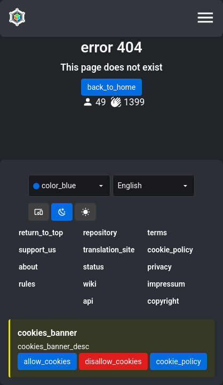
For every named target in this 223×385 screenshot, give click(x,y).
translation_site (109, 249)
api (88, 301)
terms (157, 232)
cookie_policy (170, 249)
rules (27, 284)
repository (100, 232)
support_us (37, 249)
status (93, 267)
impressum (166, 284)
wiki (90, 284)
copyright (163, 301)
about (28, 267)
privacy (159, 267)
